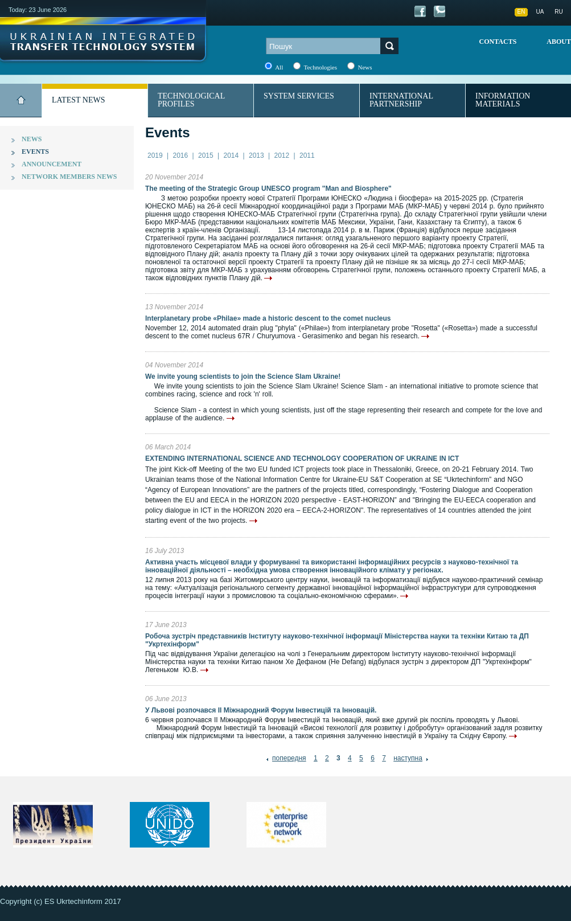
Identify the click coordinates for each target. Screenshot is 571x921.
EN (521, 12)
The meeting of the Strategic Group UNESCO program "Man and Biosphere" (268, 189)
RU (558, 12)
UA (540, 12)
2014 (231, 155)
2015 (205, 155)
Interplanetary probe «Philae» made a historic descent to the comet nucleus (268, 318)
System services (299, 96)
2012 (282, 155)
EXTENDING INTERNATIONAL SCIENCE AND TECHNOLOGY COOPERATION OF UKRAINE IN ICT (302, 458)
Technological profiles (191, 100)
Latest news (78, 100)
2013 (256, 155)
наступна (407, 758)
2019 (155, 155)
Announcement (51, 164)
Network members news (69, 177)
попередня (289, 758)
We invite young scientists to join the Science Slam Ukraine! (242, 376)
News (32, 139)
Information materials (502, 100)
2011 (307, 155)
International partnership (401, 100)
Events (35, 151)
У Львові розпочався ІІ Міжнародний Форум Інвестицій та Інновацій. (260, 710)
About (559, 42)
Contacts (498, 42)
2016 (180, 155)
